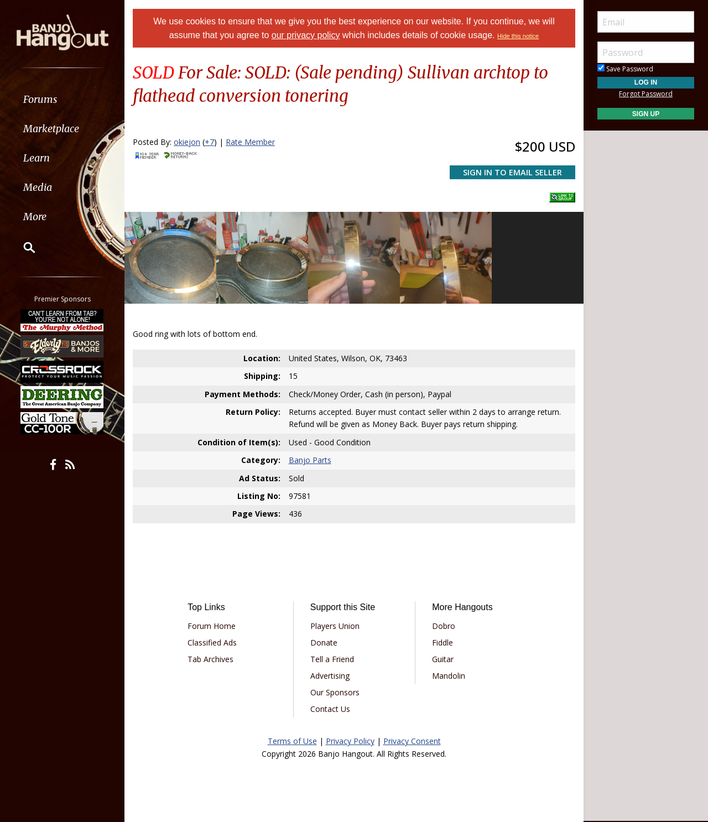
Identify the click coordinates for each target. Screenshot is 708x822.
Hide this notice (518, 36)
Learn (36, 158)
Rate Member (250, 142)
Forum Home (212, 626)
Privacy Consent (412, 741)
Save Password (625, 69)
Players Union (335, 626)
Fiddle (442, 642)
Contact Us (330, 709)
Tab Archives (210, 659)
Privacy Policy (350, 741)
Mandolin (448, 675)
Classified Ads (212, 642)
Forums (40, 99)
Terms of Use (292, 741)
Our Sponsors (335, 692)
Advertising (330, 675)
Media (37, 187)
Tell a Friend (332, 659)
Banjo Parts (310, 460)
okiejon (187, 142)
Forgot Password (646, 93)
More (34, 216)
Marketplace (51, 128)
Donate (323, 642)
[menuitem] (62, 99)
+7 (209, 142)
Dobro (443, 626)
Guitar (443, 659)
